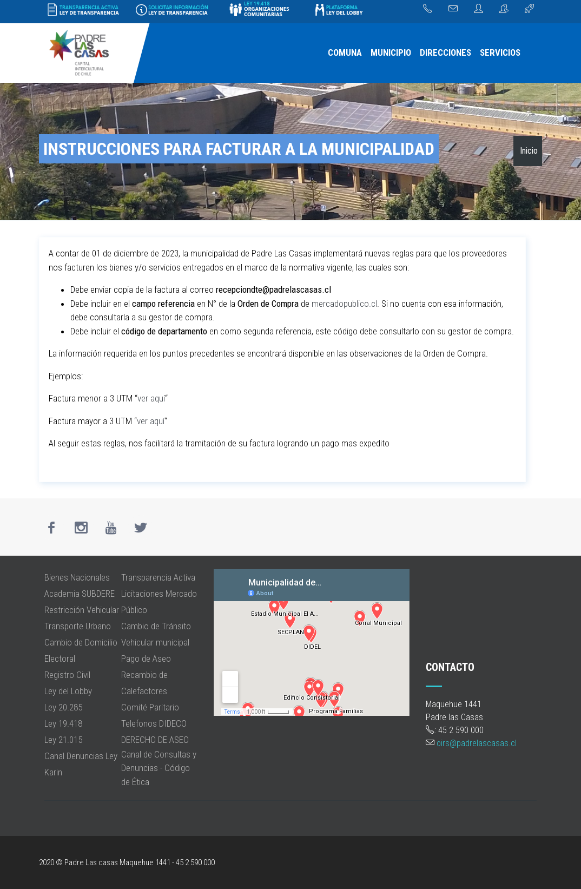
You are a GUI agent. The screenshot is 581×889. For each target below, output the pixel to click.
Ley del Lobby (68, 691)
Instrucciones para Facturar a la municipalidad (238, 149)
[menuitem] (344, 53)
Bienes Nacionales (77, 577)
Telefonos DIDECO (154, 723)
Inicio (529, 151)
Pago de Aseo (146, 658)
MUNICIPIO (391, 52)
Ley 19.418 (63, 723)
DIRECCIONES (445, 52)
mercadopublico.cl (343, 303)
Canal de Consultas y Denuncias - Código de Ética (158, 768)
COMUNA (345, 52)
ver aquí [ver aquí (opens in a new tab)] (151, 398)
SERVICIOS (500, 52)
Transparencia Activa (158, 577)
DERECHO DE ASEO (155, 739)
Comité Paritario (150, 707)
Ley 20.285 (63, 707)
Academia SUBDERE (79, 593)
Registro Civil (67, 674)
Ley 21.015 (63, 739)
